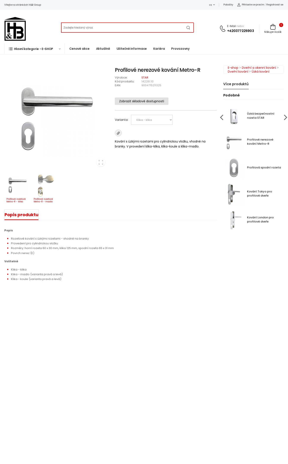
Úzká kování (260, 71)
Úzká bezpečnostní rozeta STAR (260, 116)
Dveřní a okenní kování (259, 68)
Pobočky (228, 4)
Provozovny (180, 48)
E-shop (233, 68)
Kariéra (159, 48)
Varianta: (121, 120)
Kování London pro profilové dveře (260, 219)
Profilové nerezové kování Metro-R (260, 142)
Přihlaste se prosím (250, 4)
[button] (34, 48)
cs (210, 4)
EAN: (118, 85)
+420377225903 (240, 30)
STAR (144, 77)
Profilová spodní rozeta (264, 167)
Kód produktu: (125, 81)
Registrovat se (274, 4)
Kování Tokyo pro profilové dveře (259, 193)
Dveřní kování (238, 71)
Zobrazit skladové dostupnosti (141, 101)
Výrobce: (121, 77)
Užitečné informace (132, 48)
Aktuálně (103, 48)
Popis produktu (21, 215)
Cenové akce (79, 48)
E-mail (231, 26)
